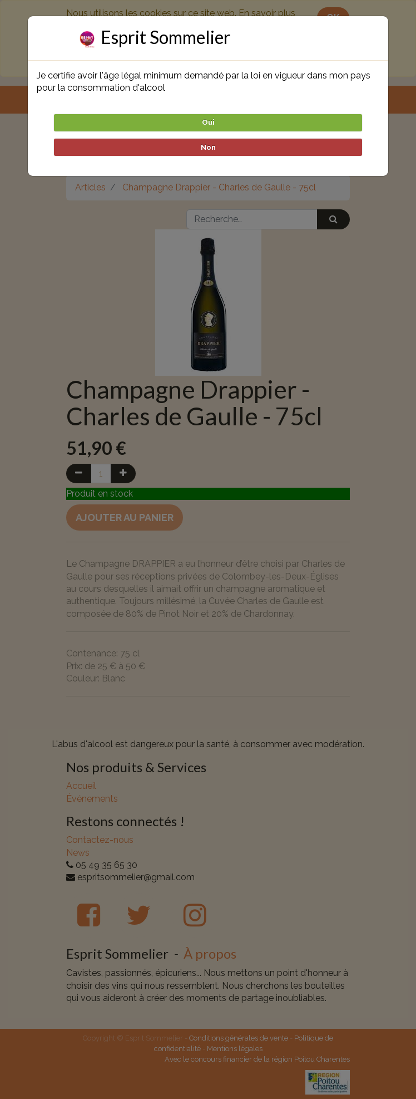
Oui (208, 122)
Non (208, 147)
